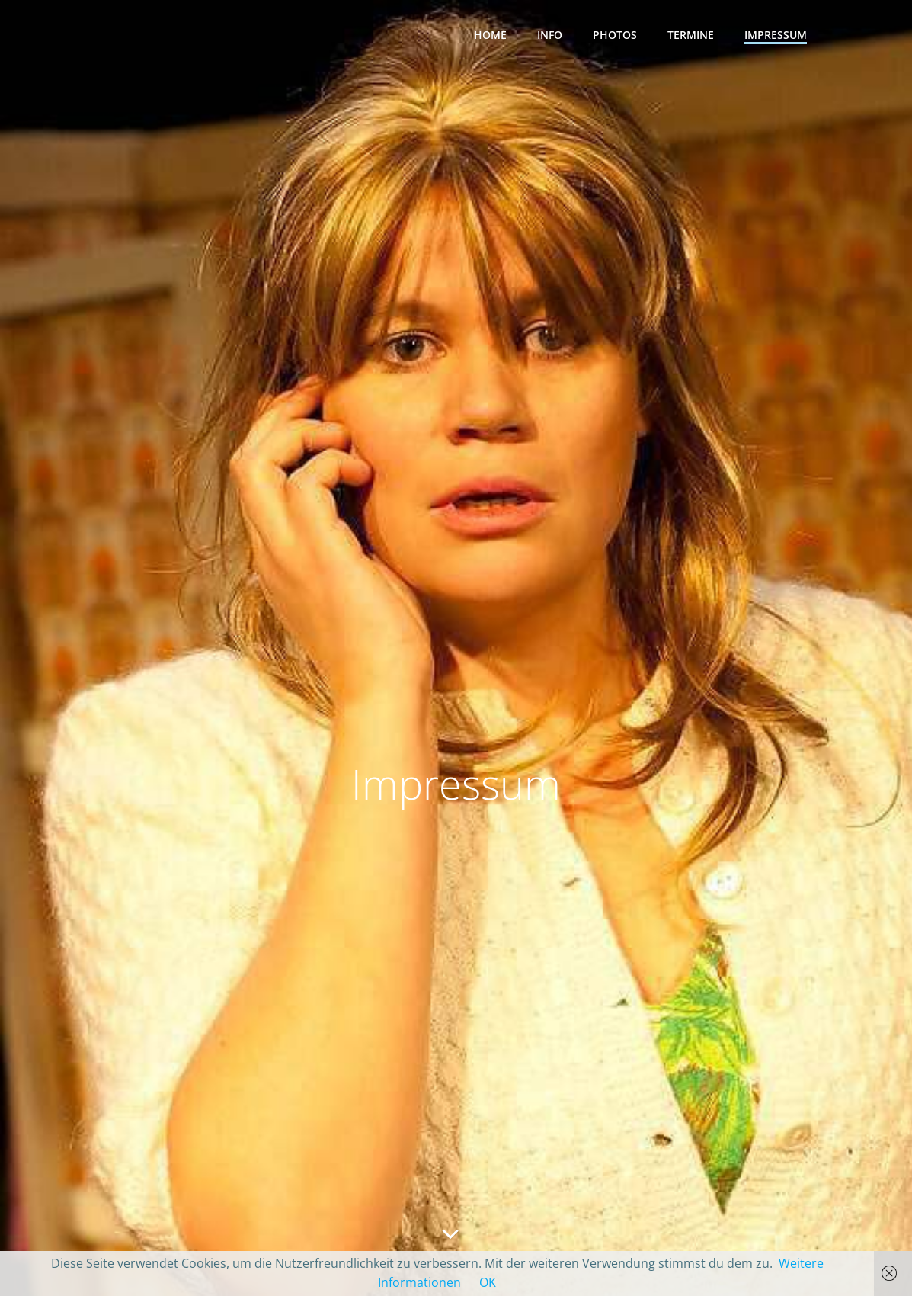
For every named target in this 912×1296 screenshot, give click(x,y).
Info (549, 34)
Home (490, 34)
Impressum (775, 34)
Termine (690, 34)
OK (487, 1282)
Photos (615, 34)
